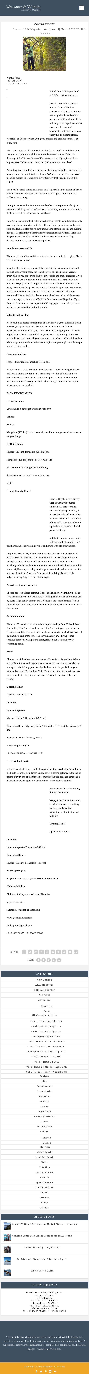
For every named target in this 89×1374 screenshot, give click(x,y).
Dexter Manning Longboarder (42, 1247)
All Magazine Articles (44, 1015)
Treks (47, 1011)
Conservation (44, 1086)
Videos (47, 1142)
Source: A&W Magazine (27, 29)
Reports (44, 1177)
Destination (44, 1096)
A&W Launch (44, 979)
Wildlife (81, 29)
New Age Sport (44, 1157)
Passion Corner (44, 1172)
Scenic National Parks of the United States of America (44, 1224)
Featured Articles (44, 1116)
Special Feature (44, 1187)
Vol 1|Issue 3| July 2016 (47, 1031)
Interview (44, 1147)
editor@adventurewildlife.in (44, 1306)
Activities (44, 995)
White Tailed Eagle (42, 1270)
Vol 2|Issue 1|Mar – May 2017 (47, 1046)
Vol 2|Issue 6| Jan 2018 (47, 1056)
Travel (44, 1192)
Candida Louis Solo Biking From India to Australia (42, 1235)
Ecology (44, 1101)
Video (44, 1202)
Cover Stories (44, 1091)
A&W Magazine (44, 984)
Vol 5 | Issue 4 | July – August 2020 (47, 1072)
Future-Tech (44, 1126)
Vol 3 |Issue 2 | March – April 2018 (46, 1066)
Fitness (44, 1121)
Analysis (44, 1076)
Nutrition (44, 1167)
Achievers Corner (44, 989)
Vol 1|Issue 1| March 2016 (59, 29)
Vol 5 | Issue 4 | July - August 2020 (54, 1238)
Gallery (44, 1131)
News (44, 1162)
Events (44, 1106)
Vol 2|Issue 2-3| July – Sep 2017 (47, 1051)
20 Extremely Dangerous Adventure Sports (42, 1259)
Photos (47, 1137)
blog (44, 1081)
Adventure (44, 1000)
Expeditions (44, 1111)
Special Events (44, 1182)
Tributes (45, 1197)
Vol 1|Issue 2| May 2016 (47, 1026)
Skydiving (47, 1006)
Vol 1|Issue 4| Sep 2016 (47, 1036)
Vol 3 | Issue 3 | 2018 (47, 1061)
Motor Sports (44, 1152)
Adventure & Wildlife (54, 1367)
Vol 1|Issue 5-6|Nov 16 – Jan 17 (47, 1041)
